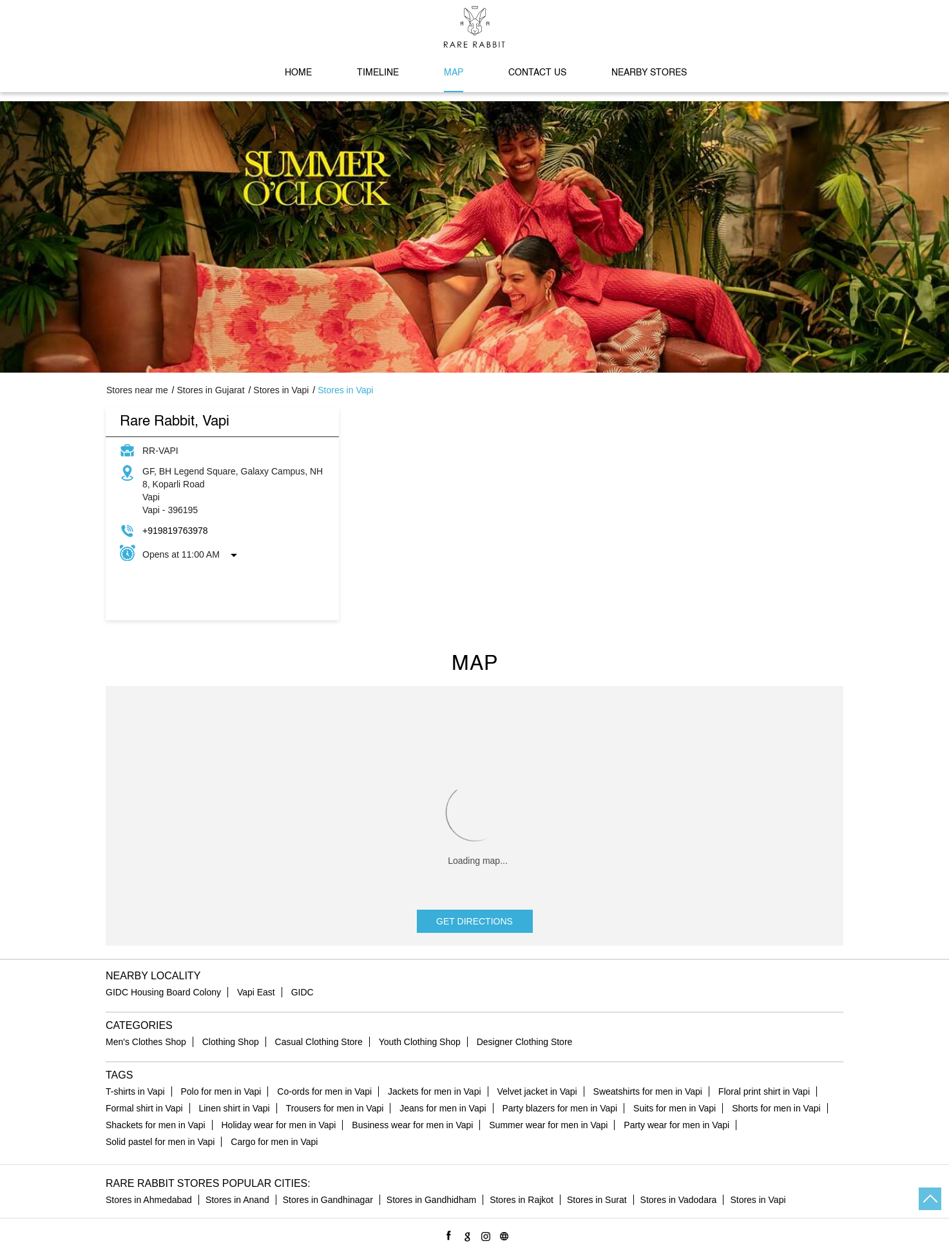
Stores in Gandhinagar (328, 1200)
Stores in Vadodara (678, 1200)
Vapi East (256, 992)
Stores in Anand (237, 1200)
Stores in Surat (597, 1200)
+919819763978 (175, 530)
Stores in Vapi (757, 1200)
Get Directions (474, 921)
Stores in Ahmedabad (149, 1200)
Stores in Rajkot (521, 1200)
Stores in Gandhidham (431, 1200)
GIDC (302, 992)
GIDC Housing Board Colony (163, 992)
